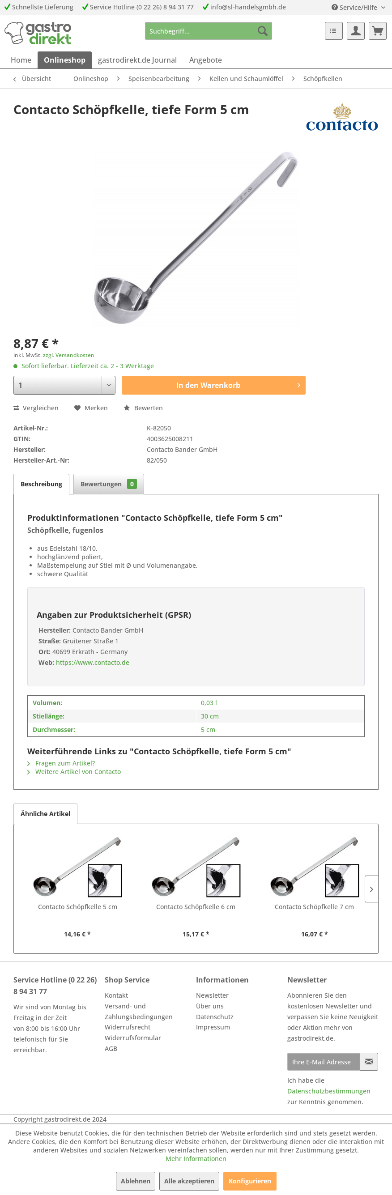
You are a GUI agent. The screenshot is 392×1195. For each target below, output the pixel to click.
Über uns (210, 1006)
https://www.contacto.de (91, 662)
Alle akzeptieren (189, 1181)
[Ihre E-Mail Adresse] (323, 1062)
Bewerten (143, 408)
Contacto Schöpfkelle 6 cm (195, 906)
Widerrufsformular (133, 1037)
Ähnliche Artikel (45, 813)
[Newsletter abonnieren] (369, 1062)
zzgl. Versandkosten (68, 355)
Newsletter (212, 995)
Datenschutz (215, 1016)
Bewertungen (109, 484)
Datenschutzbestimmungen (329, 1091)
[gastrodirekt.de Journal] (137, 59)
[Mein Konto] (356, 31)
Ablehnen (135, 1181)
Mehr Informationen (196, 1158)
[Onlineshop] (65, 59)
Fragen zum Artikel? (61, 763)
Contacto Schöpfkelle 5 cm (77, 906)
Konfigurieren (250, 1181)
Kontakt (116, 995)
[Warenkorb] (378, 31)
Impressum (213, 1027)
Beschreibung (41, 484)
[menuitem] (209, 31)
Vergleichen (36, 408)
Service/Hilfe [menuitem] (355, 7)
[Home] (21, 59)
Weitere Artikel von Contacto (74, 771)
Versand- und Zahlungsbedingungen (139, 1011)
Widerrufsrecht (127, 1027)
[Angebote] (205, 59)
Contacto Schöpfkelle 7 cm (314, 906)
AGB (111, 1048)
